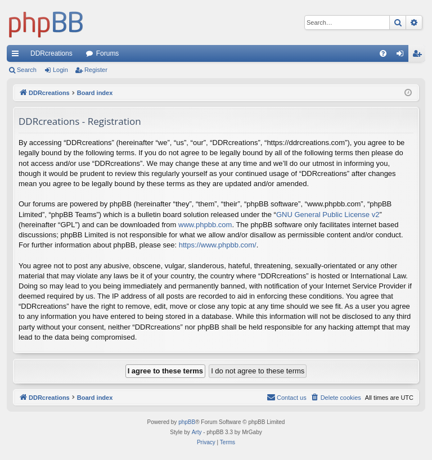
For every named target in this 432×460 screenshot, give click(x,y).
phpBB (186, 422)
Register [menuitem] (419, 55)
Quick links (17, 55)
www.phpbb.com (205, 224)
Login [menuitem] (402, 55)
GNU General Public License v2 (328, 214)
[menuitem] (383, 53)
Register (95, 69)
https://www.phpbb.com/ (217, 245)
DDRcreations (51, 53)
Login (60, 69)
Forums (107, 53)
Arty (197, 432)
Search (27, 69)
